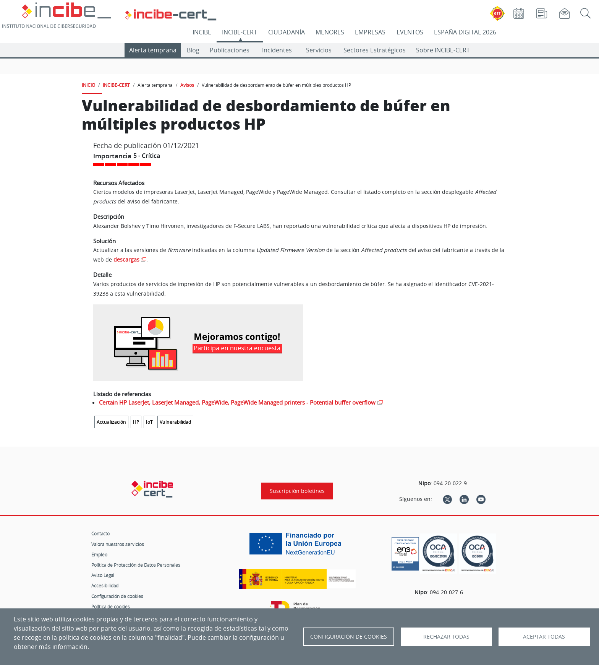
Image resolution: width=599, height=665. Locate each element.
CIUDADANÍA (286, 32)
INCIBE (202, 32)
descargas (126, 259)
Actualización (111, 422)
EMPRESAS (370, 32)
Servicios (319, 50)
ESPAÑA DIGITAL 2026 (465, 32)
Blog (193, 50)
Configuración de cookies (117, 596)
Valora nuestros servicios (117, 544)
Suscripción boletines (297, 491)
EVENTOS (410, 32)
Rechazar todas (446, 636)
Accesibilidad (104, 585)
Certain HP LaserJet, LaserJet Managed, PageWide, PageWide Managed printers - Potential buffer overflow (237, 402)
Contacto (100, 533)
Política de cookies (110, 606)
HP (136, 422)
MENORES (330, 32)
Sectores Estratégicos (374, 50)
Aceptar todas (544, 636)
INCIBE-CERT (239, 32)
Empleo (99, 554)
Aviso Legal (102, 575)
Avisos (187, 85)
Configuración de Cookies (348, 636)
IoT (149, 422)
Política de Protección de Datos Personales (135, 565)
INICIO (88, 85)
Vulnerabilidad (175, 422)
